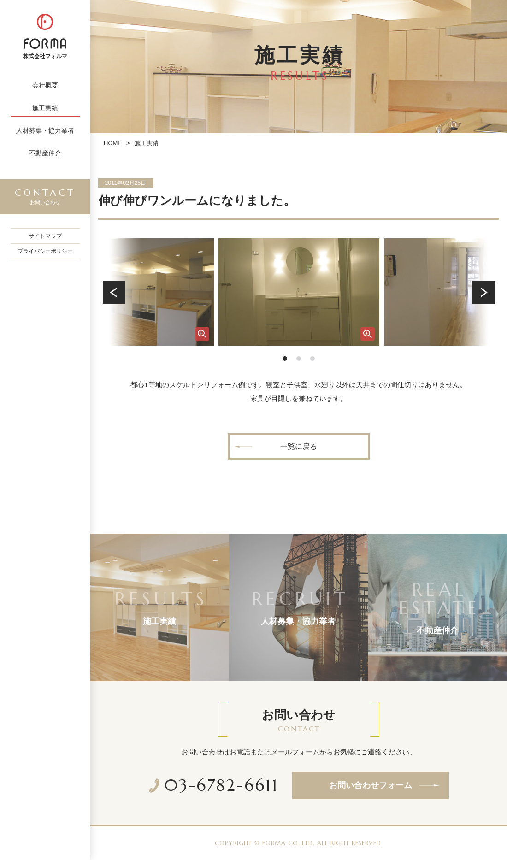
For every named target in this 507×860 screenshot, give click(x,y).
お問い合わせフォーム (370, 785)
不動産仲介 (45, 153)
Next (483, 292)
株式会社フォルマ (45, 36)
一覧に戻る (298, 446)
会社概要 (45, 85)
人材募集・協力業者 (45, 130)
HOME (113, 143)
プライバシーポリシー (45, 251)
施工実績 (45, 108)
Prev (114, 292)
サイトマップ (45, 236)
